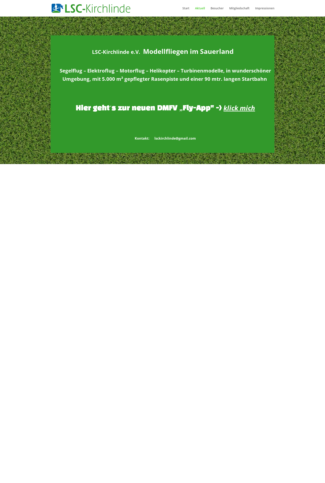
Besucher (217, 8)
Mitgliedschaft (239, 8)
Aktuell (200, 8)
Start (185, 8)
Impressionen (264, 8)
